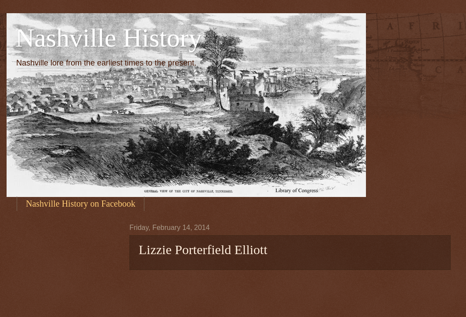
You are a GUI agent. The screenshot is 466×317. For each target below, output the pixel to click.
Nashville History (108, 37)
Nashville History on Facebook (80, 203)
